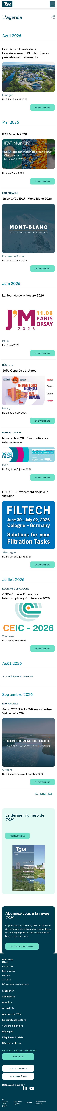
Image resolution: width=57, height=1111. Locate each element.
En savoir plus (42, 107)
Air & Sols (6, 979)
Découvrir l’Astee (11, 1043)
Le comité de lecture (14, 1019)
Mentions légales (18, 1102)
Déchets (6, 975)
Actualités (8, 1008)
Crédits (29, 1102)
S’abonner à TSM (18, 1076)
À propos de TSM (11, 1014)
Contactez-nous (18, 1068)
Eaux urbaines (8, 970)
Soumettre (8, 996)
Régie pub (7, 1031)
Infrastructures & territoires (15, 984)
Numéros (7, 1002)
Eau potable (7, 966)
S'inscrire (18, 1056)
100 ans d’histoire (12, 1025)
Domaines (7, 959)
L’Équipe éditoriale (12, 1037)
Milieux (5, 962)
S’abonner (8, 990)
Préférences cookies (41, 1102)
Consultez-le (17, 835)
